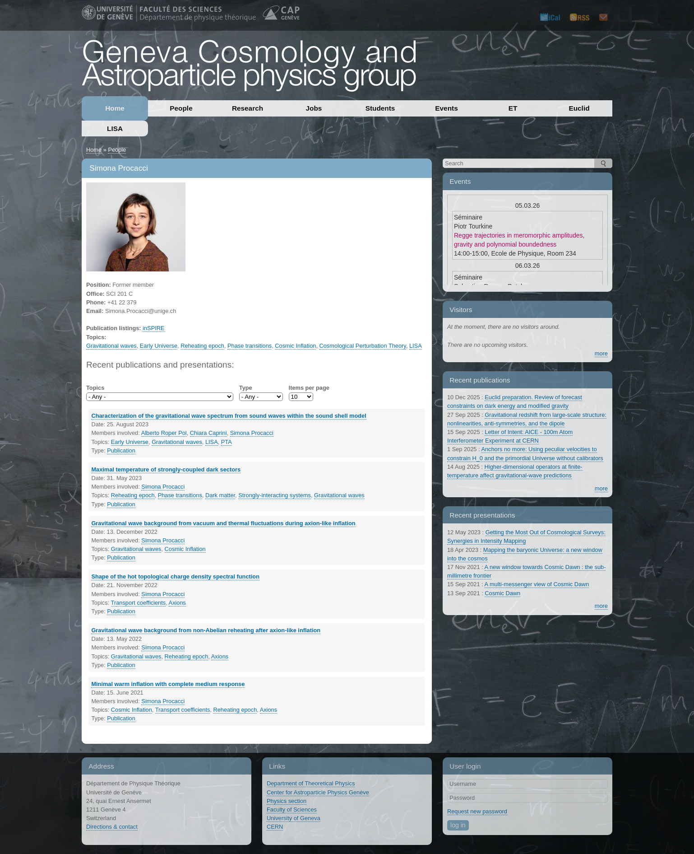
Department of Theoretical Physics (311, 783)
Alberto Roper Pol (164, 432)
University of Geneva (293, 818)
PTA (226, 442)
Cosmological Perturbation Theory (362, 345)
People (181, 108)
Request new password (477, 811)
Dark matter (220, 495)
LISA (115, 128)
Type (245, 387)
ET (513, 108)
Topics (95, 387)
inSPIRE (153, 328)
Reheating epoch (202, 345)
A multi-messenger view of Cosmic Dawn (537, 584)
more (601, 353)
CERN (275, 826)
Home (115, 108)
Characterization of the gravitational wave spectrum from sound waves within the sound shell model (228, 415)
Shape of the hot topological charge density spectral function (175, 576)
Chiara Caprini (208, 432)
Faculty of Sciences (292, 809)
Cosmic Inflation (295, 345)
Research (247, 108)
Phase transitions (249, 345)
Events (446, 108)
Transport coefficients (138, 602)
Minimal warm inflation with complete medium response (168, 684)
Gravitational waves (111, 345)
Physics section (286, 801)
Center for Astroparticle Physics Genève (318, 792)
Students (380, 108)
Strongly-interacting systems (274, 495)
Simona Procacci (251, 432)
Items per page (309, 387)
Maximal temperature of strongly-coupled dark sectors (166, 469)
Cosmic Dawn (502, 593)
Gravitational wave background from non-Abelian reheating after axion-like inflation (205, 630)
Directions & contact (112, 826)
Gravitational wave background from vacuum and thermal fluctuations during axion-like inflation (223, 523)
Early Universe (158, 345)
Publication (121, 450)
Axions (177, 602)
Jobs (314, 108)
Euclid (579, 108)
